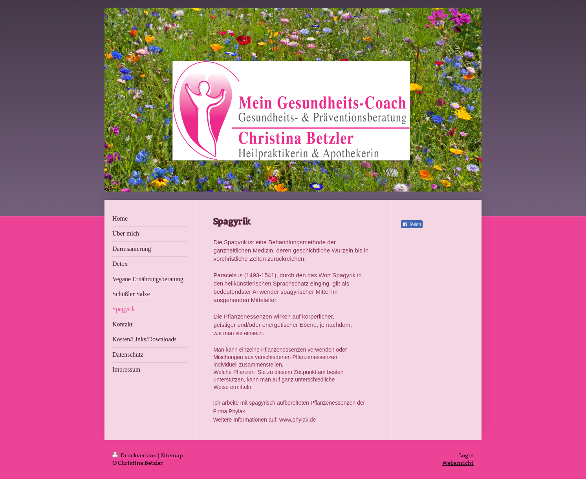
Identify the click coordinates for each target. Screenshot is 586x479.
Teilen (412, 224)
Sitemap (172, 455)
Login (466, 455)
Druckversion (135, 455)
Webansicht (458, 462)
